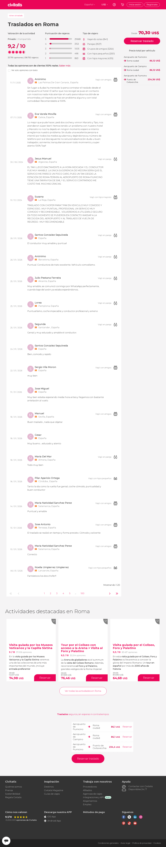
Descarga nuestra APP (58, 812)
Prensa (9, 790)
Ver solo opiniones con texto (24, 70)
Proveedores (90, 787)
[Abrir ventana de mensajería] (6, 841)
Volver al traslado (16, 15)
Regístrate (152, 4)
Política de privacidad (141, 843)
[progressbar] (61, 39)
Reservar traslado (142, 41)
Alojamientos (90, 801)
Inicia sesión (135, 4)
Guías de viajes (52, 794)
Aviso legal (125, 843)
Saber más (64, 65)
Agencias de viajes (92, 794)
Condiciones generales (108, 843)
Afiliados (87, 790)
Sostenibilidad (12, 794)
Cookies (157, 843)
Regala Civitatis (13, 797)
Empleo (87, 804)
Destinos (49, 787)
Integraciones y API (93, 797)
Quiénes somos (13, 787)
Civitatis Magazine (53, 790)
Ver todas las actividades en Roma (83, 691)
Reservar (127, 726)
